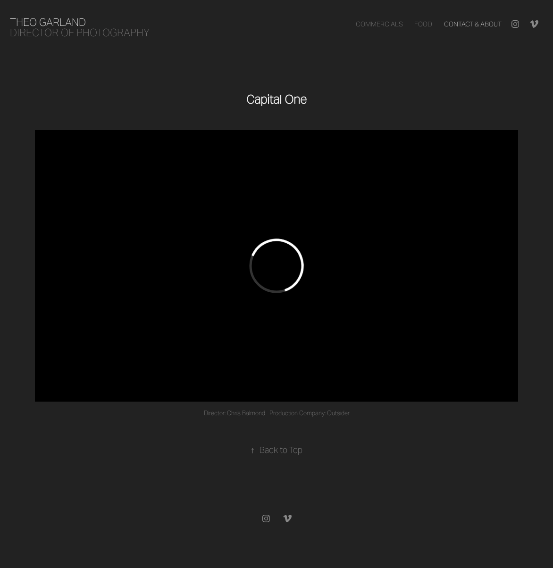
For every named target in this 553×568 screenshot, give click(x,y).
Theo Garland (48, 22)
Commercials (379, 24)
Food (423, 24)
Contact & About (473, 24)
